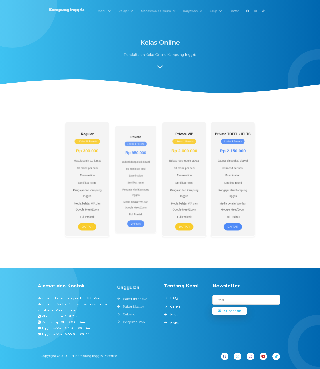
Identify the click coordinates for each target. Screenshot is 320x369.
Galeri (175, 306)
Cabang (130, 314)
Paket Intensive (135, 300)
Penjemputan (134, 321)
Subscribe (229, 311)
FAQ (174, 298)
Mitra (174, 314)
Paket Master (134, 307)
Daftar (96, 221)
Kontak (176, 323)
